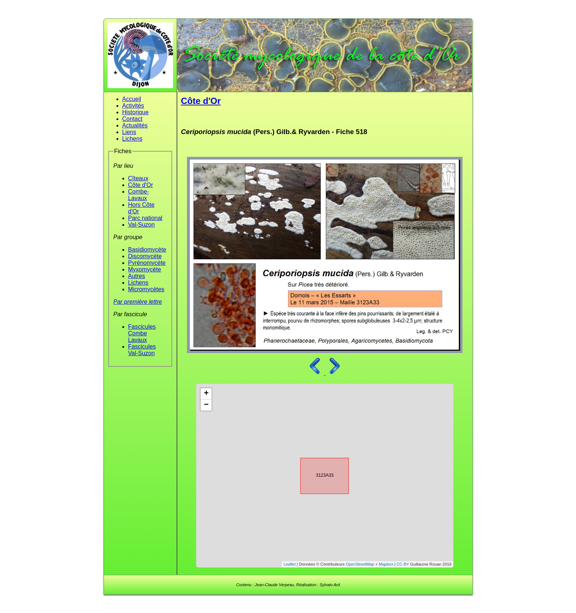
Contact (132, 119)
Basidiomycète (147, 249)
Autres (136, 276)
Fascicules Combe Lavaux (142, 333)
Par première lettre (138, 302)
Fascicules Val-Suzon (142, 349)
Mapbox (386, 564)
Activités (133, 105)
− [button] (206, 405)
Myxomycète (144, 269)
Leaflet (290, 564)
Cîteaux (138, 178)
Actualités (135, 125)
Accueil (131, 99)
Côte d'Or (140, 185)
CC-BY (402, 564)
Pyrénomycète (147, 263)
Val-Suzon (141, 224)
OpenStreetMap (360, 564)
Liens (129, 132)
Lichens (132, 139)
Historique (135, 112)
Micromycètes (146, 289)
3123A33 (318, 474)
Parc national (145, 218)
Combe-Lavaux (138, 194)
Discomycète (145, 256)
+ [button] (206, 393)
